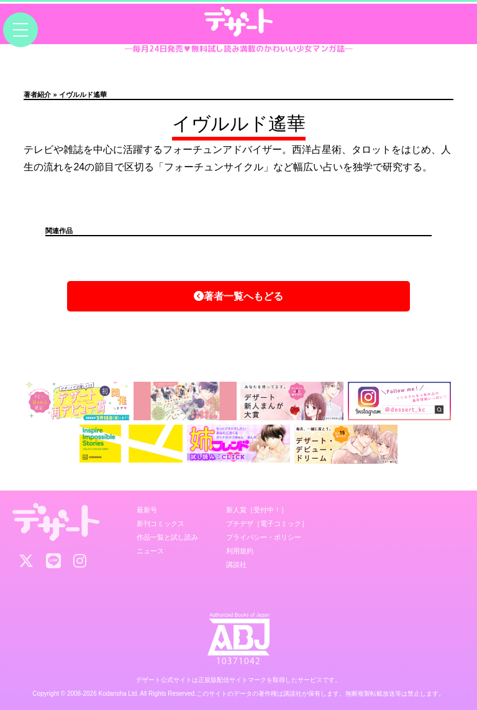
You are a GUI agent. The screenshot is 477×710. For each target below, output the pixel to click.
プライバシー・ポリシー (263, 537)
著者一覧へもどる (238, 296)
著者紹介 (37, 94)
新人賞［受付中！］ (257, 510)
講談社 (236, 564)
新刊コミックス (160, 523)
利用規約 (239, 551)
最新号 (147, 510)
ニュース (150, 551)
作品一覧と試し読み (167, 537)
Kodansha (113, 693)
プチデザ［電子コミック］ (267, 523)
